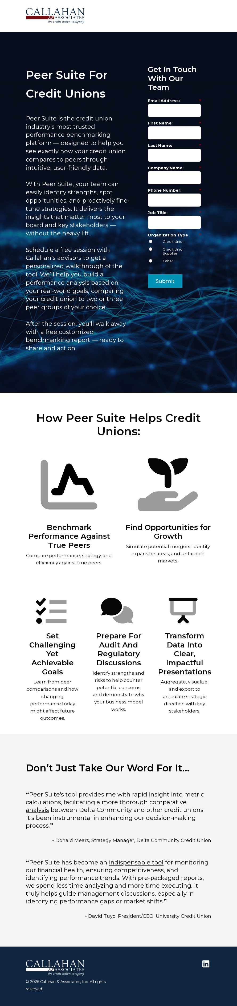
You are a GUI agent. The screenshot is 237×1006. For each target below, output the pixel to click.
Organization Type (174, 235)
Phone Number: (174, 190)
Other (168, 261)
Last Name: (174, 145)
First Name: (174, 123)
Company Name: (174, 167)
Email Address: (174, 100)
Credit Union (174, 242)
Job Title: (174, 212)
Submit (165, 281)
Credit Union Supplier (174, 251)
